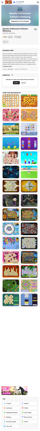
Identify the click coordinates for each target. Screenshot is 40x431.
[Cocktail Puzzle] (29, 157)
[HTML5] (29, 408)
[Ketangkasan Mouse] (11, 412)
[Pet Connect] (29, 243)
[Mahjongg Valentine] (11, 115)
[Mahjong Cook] (29, 271)
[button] (7, 66)
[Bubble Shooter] (11, 243)
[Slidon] (29, 101)
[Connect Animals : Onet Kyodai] (11, 101)
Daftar (16, 83)
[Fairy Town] (11, 229)
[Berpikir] (29, 403)
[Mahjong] (11, 417)
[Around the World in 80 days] (11, 214)
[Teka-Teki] (11, 426)
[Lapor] (6, 41)
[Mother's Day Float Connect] (11, 157)
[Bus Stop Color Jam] (29, 172)
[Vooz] (11, 285)
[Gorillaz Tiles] (29, 229)
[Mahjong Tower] (29, 186)
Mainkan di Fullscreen (20, 21)
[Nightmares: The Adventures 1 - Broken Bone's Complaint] (11, 200)
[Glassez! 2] (29, 285)
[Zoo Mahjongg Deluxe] (11, 129)
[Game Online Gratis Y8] (8, 2)
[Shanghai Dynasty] (11, 186)
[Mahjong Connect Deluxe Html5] (29, 115)
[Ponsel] (29, 421)
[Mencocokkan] (29, 417)
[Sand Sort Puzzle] (11, 143)
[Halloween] (11, 408)
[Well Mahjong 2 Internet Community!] (11, 300)
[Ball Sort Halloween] (29, 143)
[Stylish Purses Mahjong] (29, 129)
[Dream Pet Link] (11, 257)
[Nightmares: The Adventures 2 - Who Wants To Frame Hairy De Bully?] (29, 200)
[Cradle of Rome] (29, 257)
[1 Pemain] (11, 403)
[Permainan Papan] (11, 421)
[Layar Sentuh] (29, 412)
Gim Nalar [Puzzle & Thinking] (10, 69)
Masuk (23, 83)
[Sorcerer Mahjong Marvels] (11, 172)
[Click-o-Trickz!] (29, 300)
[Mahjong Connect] (11, 271)
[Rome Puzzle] (29, 214)
